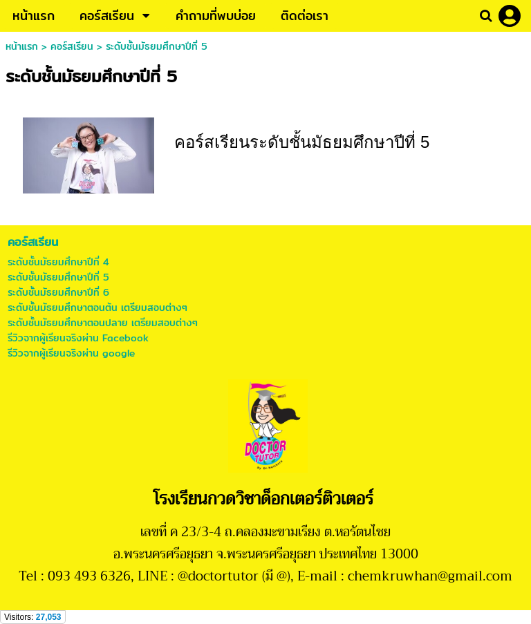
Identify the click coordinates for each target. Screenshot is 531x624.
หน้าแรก (22, 46)
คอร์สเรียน (71, 46)
